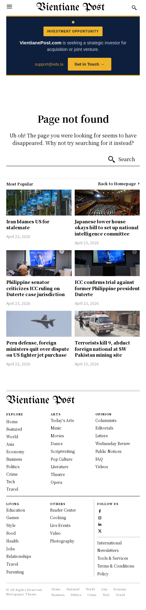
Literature (59, 466)
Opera (56, 482)
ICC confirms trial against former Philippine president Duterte (107, 288)
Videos (101, 466)
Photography (62, 540)
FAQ (99, 459)
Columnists (105, 420)
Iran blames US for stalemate (27, 224)
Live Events (60, 525)
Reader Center (63, 510)
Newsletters (107, 550)
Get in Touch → (89, 64)
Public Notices (108, 451)
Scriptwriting (63, 451)
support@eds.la (49, 64)
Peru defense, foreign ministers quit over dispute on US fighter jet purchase (37, 349)
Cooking (58, 517)
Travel (12, 564)
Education (15, 510)
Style (10, 525)
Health (12, 540)
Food (11, 533)
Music (56, 427)
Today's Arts (62, 420)
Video (55, 533)
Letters (101, 435)
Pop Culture (61, 459)
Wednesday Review (112, 443)
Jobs (10, 548)
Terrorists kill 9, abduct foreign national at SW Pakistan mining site (102, 349)
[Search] (121, 159)
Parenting (15, 571)
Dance (57, 443)
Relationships (18, 556)
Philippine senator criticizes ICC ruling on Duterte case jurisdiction (35, 288)
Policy (102, 573)
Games (12, 517)
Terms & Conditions (115, 565)
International (109, 542)
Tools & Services (112, 558)
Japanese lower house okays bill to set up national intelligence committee (106, 227)
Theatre (58, 474)
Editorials (104, 427)
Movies (57, 435)
